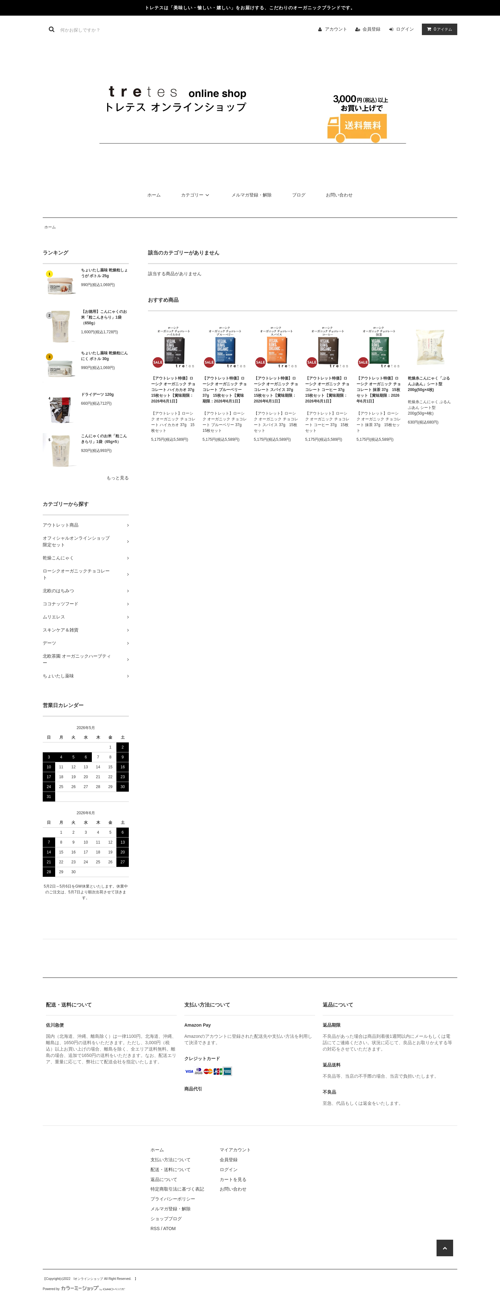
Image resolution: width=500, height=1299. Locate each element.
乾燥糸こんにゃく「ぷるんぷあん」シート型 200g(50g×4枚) (429, 384)
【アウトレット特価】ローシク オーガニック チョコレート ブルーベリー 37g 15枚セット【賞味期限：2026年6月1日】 (224, 389)
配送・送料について (171, 1169)
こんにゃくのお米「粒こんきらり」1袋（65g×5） (104, 439)
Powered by (84, 1289)
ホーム (154, 194)
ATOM (169, 1228)
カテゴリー (196, 194)
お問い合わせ (339, 194)
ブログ (298, 194)
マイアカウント (235, 1149)
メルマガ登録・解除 (252, 194)
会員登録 (371, 29)
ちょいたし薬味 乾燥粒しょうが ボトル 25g (104, 273)
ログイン (405, 29)
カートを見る (233, 1179)
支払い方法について (171, 1159)
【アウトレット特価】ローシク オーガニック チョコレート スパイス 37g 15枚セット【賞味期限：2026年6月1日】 (276, 389)
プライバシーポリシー (173, 1198)
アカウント (336, 29)
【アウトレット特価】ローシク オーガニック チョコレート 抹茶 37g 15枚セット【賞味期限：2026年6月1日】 (379, 389)
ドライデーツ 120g (97, 394)
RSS (155, 1228)
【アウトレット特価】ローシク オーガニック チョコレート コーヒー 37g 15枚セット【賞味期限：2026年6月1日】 (327, 389)
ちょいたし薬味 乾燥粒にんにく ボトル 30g (104, 356)
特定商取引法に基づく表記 (177, 1189)
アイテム (438, 29)
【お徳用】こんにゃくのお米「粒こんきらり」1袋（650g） (104, 317)
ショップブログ (166, 1218)
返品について (164, 1179)
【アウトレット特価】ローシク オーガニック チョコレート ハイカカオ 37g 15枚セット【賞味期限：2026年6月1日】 (173, 389)
